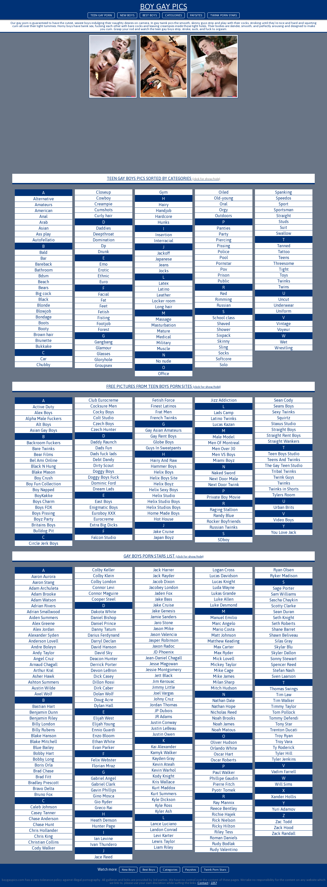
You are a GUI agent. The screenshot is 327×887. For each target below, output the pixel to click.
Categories (173, 15)
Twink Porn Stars (223, 15)
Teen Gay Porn (101, 15)
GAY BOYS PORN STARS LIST (164, 556)
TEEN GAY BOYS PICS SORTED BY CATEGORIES (163, 178)
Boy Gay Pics (163, 6)
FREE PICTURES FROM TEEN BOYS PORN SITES (163, 386)
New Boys (127, 15)
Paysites (196, 15)
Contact (202, 883)
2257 (214, 883)
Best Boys (150, 15)
